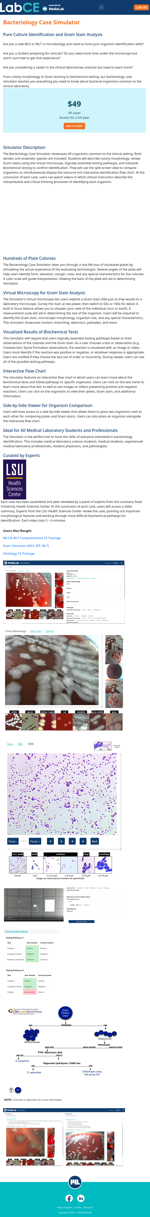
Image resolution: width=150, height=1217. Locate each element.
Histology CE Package (19, 553)
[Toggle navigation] (101, 7)
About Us (88, 1207)
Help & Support (64, 1207)
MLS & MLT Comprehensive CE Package (32, 538)
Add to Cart (74, 126)
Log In (141, 7)
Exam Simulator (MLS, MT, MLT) (26, 546)
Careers (78, 1207)
